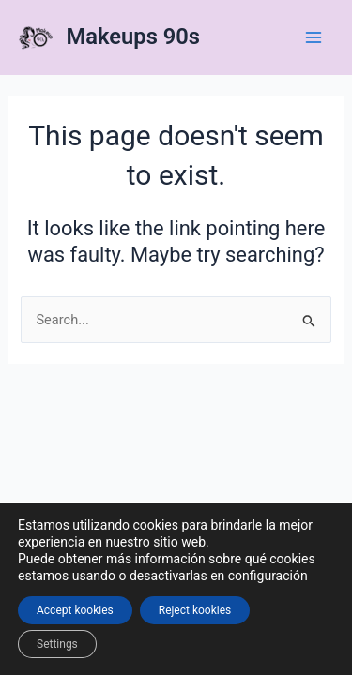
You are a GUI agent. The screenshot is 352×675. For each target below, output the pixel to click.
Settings (57, 644)
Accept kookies (75, 610)
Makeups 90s (133, 36)
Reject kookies (195, 610)
